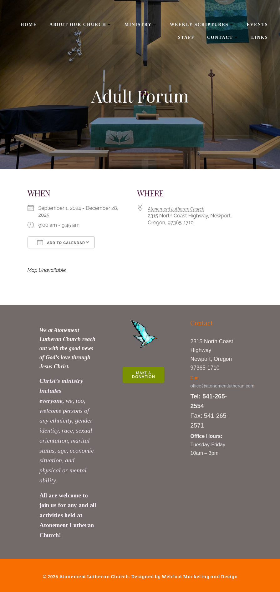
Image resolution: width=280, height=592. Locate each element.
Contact (222, 38)
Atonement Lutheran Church (176, 208)
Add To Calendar (61, 242)
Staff (185, 38)
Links (259, 38)
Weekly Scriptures (202, 25)
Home (28, 25)
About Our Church (80, 25)
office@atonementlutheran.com (223, 385)
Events (256, 25)
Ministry (140, 25)
